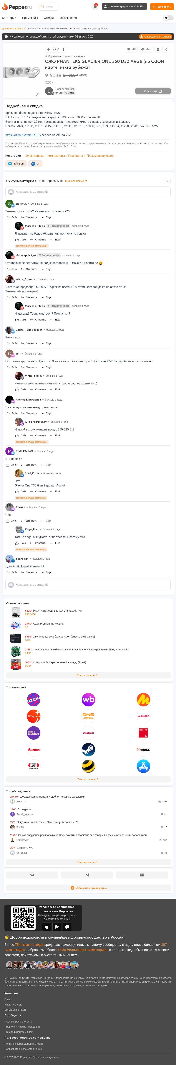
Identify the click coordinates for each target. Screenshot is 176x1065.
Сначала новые (76, 181)
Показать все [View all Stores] (88, 779)
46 (131, 49)
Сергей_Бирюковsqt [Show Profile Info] (29, 329)
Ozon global (20, 809)
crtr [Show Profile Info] (18, 353)
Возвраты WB (21, 847)
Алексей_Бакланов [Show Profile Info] (28, 399)
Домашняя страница (12, 28)
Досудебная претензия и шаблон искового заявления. (47, 796)
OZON (49, 82)
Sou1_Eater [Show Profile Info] (32, 473)
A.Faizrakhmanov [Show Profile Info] (36, 421)
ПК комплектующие (100, 155)
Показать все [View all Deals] (88, 675)
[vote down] (48, 49)
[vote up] (63, 49)
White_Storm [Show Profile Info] (24, 279)
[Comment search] (167, 181)
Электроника (35, 155)
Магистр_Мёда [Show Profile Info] (35, 226)
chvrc (58, 92)
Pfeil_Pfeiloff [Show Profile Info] (24, 451)
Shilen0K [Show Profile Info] (21, 203)
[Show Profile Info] (9, 204)
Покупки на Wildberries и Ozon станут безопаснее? (44, 822)
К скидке (153, 91)
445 (146, 49)
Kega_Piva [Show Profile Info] (32, 529)
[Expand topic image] (37, 94)
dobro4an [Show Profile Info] (22, 558)
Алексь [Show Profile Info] (20, 507)
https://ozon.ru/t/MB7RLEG (23, 135)
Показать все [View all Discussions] (88, 862)
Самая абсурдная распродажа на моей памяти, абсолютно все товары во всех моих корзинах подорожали (78, 835)
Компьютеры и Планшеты (65, 155)
